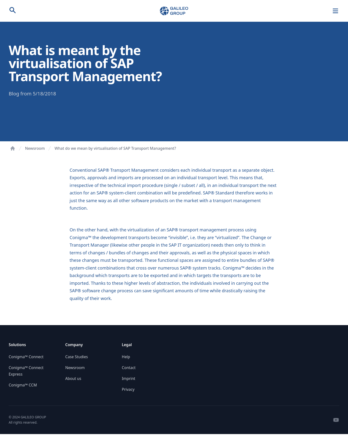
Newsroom (35, 148)
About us (73, 378)
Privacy (128, 389)
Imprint (128, 378)
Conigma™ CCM (23, 385)
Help (126, 356)
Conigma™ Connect (26, 356)
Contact (129, 367)
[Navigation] (335, 11)
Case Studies (76, 356)
